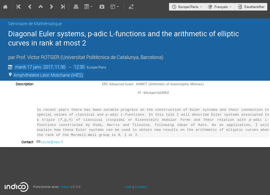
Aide (128, 186)
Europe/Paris (188, 6)
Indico (65, 186)
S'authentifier (254, 6)
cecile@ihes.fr (52, 141)
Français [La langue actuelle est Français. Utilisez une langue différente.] (221, 6)
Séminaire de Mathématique (35, 24)
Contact (141, 186)
